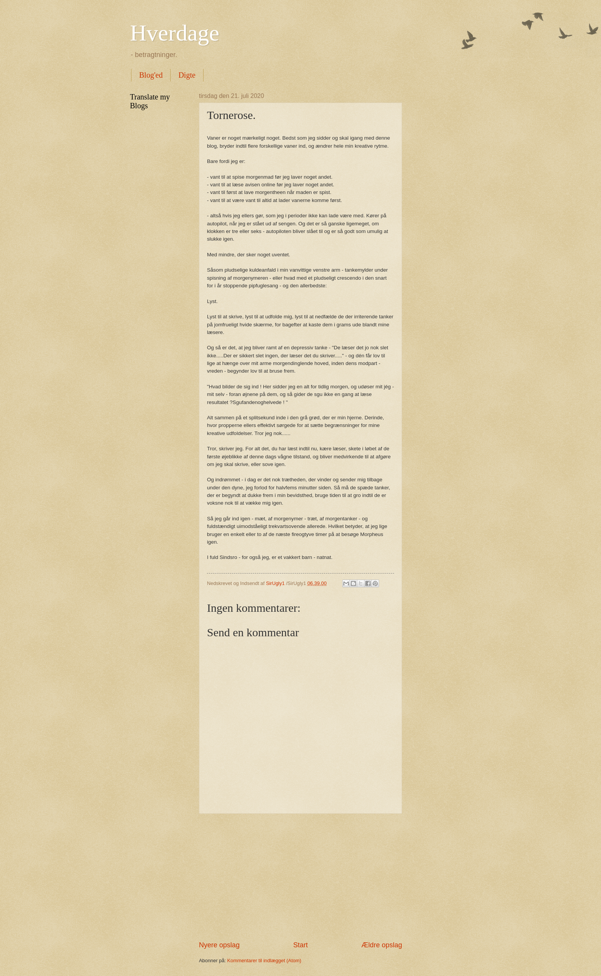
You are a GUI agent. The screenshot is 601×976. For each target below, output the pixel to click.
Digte (186, 75)
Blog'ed (151, 75)
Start (300, 945)
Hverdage (174, 33)
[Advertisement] (300, 877)
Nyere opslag (219, 945)
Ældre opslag (381, 945)
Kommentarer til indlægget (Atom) (264, 960)
